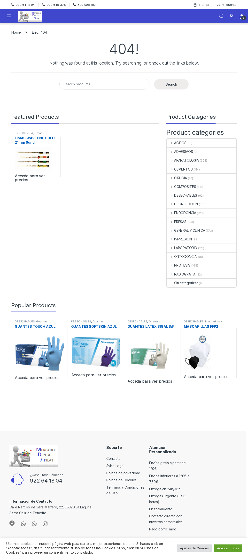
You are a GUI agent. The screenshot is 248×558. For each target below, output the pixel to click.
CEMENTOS (180, 169)
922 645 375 (54, 5)
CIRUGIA (177, 178)
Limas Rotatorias (29, 134)
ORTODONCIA (181, 256)
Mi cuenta (227, 5)
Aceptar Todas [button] (228, 548)
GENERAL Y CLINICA (186, 230)
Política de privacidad (123, 473)
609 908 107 (84, 5)
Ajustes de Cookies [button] (194, 548)
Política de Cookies (121, 480)
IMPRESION (179, 239)
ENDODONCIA (24, 133)
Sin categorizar (182, 283)
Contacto (113, 458)
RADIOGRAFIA (181, 274)
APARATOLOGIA (183, 160)
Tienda (201, 5)
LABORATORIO (182, 248)
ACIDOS (176, 143)
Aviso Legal (115, 466)
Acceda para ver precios (30, 177)
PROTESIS (178, 265)
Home (16, 32)
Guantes (41, 321)
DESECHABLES (182, 195)
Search (221, 16)
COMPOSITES (181, 187)
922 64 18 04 (23, 5)
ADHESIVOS (180, 151)
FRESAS (176, 222)
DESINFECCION (182, 204)
